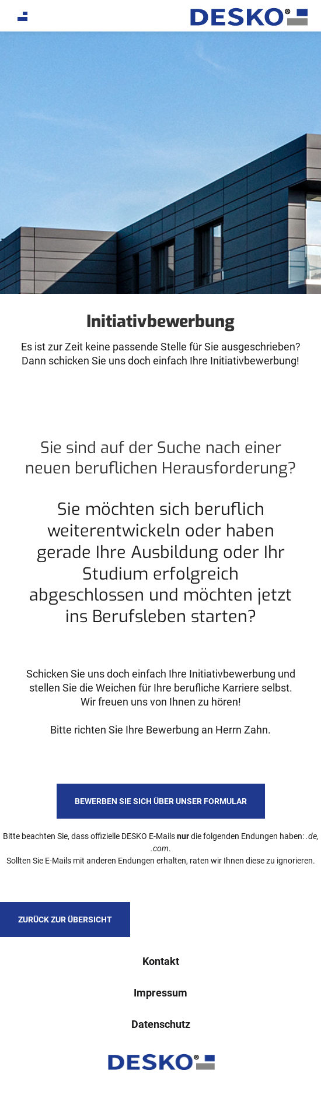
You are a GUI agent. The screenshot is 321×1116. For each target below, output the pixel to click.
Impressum (160, 993)
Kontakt (160, 961)
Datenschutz (160, 1024)
